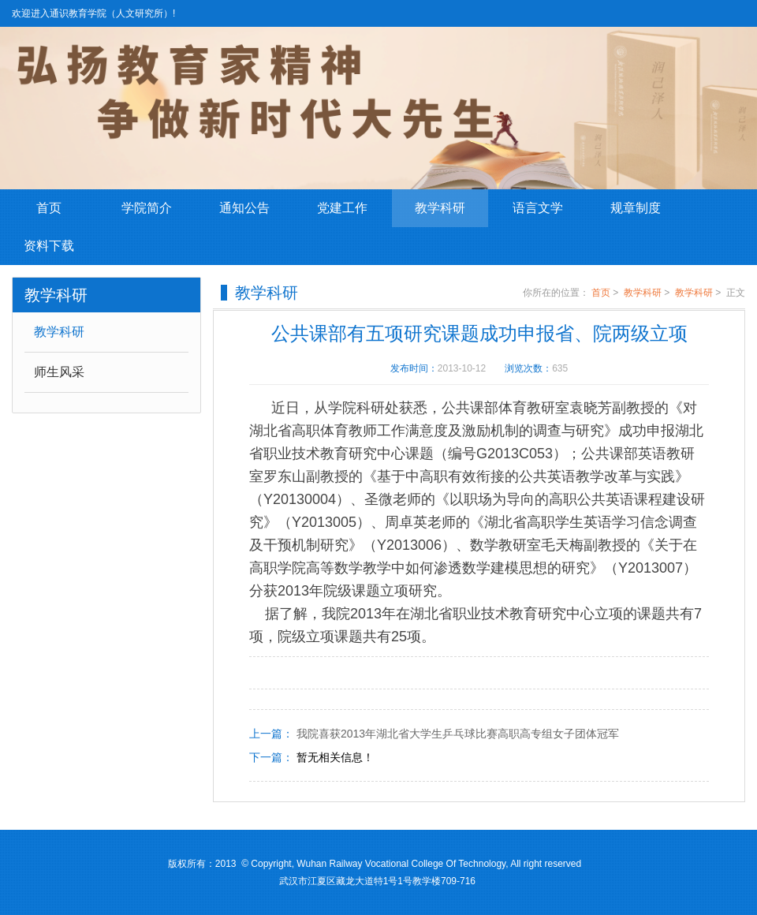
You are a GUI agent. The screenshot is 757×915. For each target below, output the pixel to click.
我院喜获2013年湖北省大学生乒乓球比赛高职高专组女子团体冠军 (457, 733)
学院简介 (146, 208)
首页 (49, 208)
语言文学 (538, 208)
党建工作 (342, 208)
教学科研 (440, 208)
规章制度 (635, 208)
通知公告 (244, 208)
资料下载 (49, 245)
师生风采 (59, 372)
